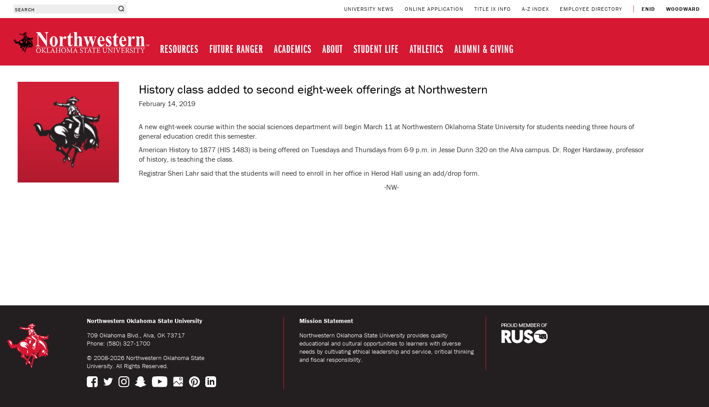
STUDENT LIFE (376, 48)
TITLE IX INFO (492, 8)
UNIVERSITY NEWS (369, 8)
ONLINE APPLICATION (434, 8)
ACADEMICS (293, 48)
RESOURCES (179, 48)
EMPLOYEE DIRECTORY (591, 8)
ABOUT (332, 48)
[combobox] (64, 9)
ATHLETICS (427, 48)
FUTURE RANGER (236, 48)
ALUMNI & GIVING (484, 48)
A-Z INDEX (535, 8)
